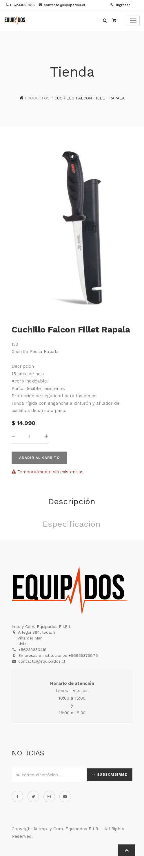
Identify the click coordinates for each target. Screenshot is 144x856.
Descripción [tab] (71, 501)
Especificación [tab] (72, 524)
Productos (37, 98)
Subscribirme (109, 774)
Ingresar (120, 5)
